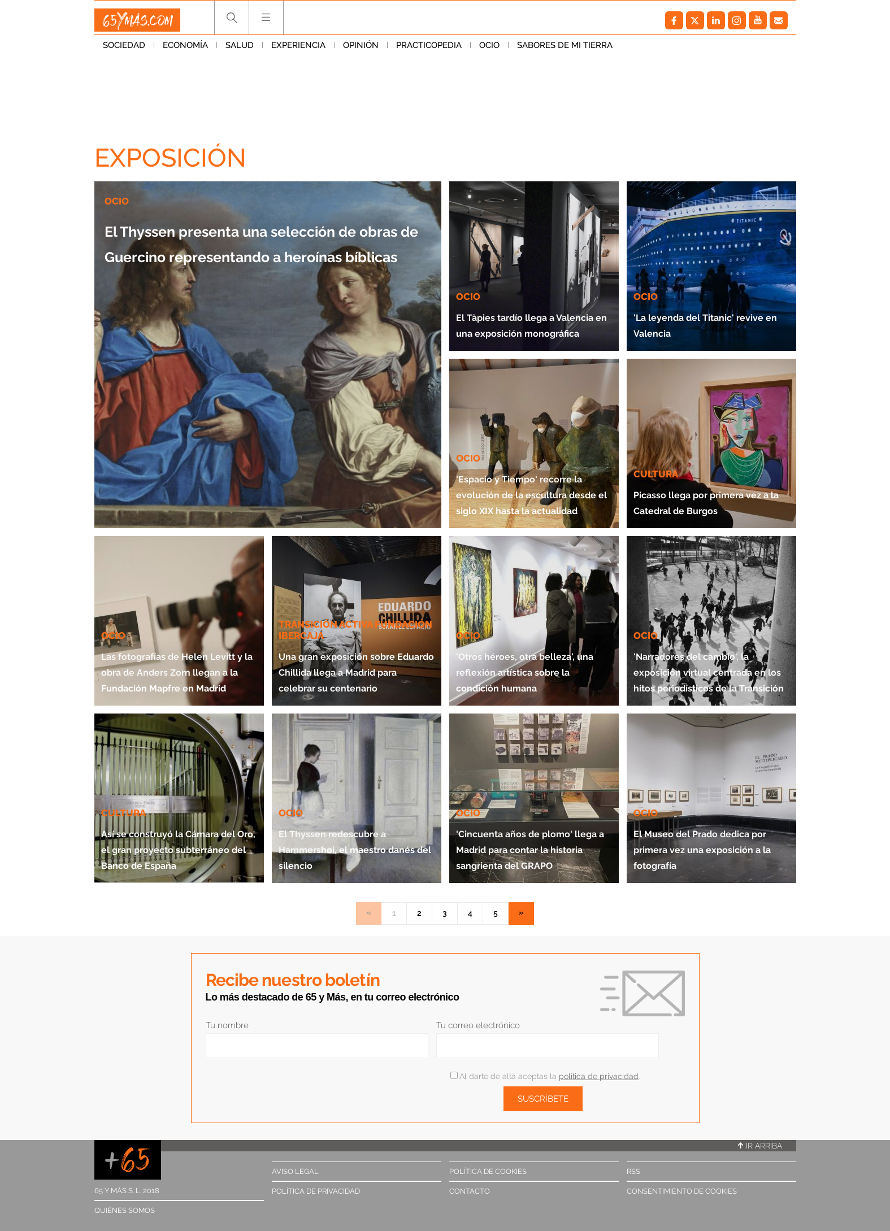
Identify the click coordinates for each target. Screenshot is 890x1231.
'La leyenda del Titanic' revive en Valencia (697, 315)
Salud (239, 50)
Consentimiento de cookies (682, 1191)
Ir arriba (760, 1145)
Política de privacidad (316, 1191)
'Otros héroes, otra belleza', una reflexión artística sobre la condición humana (526, 654)
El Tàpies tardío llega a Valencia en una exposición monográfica (528, 308)
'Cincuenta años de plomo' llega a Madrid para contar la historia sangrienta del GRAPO (528, 824)
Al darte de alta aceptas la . (545, 1076)
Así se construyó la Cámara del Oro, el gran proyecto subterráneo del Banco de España (172, 832)
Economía (185, 50)
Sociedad (124, 50)
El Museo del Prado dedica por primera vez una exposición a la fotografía (711, 840)
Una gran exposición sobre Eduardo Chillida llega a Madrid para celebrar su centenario (356, 646)
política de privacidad (599, 1076)
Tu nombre (227, 1025)
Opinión (361, 50)
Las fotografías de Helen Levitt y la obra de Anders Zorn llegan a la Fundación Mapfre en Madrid (179, 646)
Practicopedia (429, 50)
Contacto (469, 1191)
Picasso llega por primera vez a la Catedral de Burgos (707, 493)
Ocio (489, 50)
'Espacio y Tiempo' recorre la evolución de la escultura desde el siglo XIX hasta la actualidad (532, 477)
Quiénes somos (124, 1210)
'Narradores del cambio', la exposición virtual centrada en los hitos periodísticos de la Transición (703, 646)
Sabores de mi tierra (565, 50)
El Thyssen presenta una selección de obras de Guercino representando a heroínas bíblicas (263, 266)
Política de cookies (488, 1171)
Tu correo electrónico (478, 1025)
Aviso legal (295, 1171)
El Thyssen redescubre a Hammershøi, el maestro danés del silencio (349, 832)
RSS (633, 1171)
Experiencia (298, 50)
